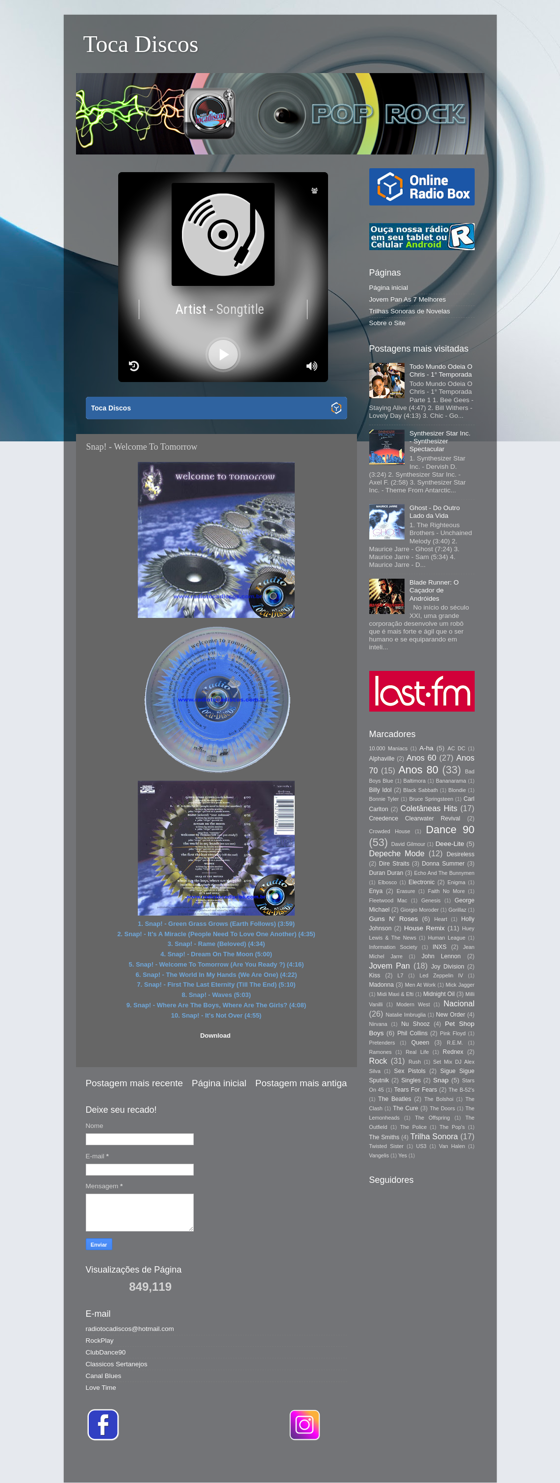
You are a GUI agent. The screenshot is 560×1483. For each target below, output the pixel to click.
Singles (411, 1080)
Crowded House (389, 831)
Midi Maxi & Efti (395, 994)
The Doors (442, 1108)
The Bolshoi (439, 1099)
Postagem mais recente (134, 1083)
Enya (376, 891)
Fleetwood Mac (388, 900)
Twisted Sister (386, 1146)
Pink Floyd (452, 1033)
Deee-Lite (449, 843)
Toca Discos (141, 44)
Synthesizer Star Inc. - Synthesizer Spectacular (440, 441)
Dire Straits (394, 863)
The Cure (405, 1108)
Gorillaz (457, 910)
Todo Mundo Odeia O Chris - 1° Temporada (440, 370)
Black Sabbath (420, 790)
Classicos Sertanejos (117, 1364)
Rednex (453, 1051)
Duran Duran (386, 872)
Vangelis (379, 1155)
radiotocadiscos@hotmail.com (130, 1328)
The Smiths (384, 1137)
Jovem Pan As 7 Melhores (407, 299)
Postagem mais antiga (301, 1083)
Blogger (418, 1463)
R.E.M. (455, 1043)
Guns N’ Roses (393, 918)
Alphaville (382, 758)
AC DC (456, 748)
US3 (421, 1146)
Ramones (380, 1052)
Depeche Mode (397, 853)
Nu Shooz (415, 1024)
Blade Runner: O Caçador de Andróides (434, 590)
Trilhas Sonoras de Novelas (409, 311)
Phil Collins (412, 1033)
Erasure (406, 891)
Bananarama (451, 781)
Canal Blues (104, 1376)
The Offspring (432, 1118)
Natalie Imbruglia (406, 1015)
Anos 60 (421, 757)
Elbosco (387, 882)
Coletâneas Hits (429, 808)
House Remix (424, 928)
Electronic (421, 882)
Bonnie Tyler (384, 799)
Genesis (431, 900)
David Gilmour (408, 844)
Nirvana (378, 1024)
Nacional (459, 1003)
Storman (347, 1463)
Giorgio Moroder (419, 910)
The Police (413, 1127)
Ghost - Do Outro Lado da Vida (434, 511)
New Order (450, 1014)
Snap (441, 1080)
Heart (440, 919)
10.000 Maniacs (388, 748)
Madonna (381, 984)
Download (215, 1035)
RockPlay (100, 1340)
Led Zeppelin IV (441, 975)
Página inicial (219, 1083)
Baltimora (415, 781)
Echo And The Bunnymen (444, 873)
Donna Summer (443, 863)
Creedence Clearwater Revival (414, 818)
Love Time (101, 1387)
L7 (401, 975)
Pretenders (382, 1043)
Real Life (417, 1052)
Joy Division (447, 966)
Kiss (375, 975)
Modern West (413, 1004)
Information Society (393, 947)
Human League (446, 938)
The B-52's (462, 1090)
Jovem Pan (389, 965)
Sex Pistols (410, 1071)
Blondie (457, 790)
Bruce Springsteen (431, 799)
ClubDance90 (106, 1352)
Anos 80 (418, 770)
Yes (402, 1155)
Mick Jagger (460, 985)
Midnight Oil (439, 994)
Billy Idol (380, 790)
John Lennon (441, 956)
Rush (414, 1062)
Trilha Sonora (434, 1136)
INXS (439, 947)
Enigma (456, 882)
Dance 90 (450, 829)
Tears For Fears (415, 1089)
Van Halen (452, 1146)
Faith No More (446, 891)
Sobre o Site (387, 323)
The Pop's (452, 1127)
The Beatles (394, 1099)
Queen (420, 1042)
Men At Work (420, 985)
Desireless (461, 854)
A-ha (426, 748)
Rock (378, 1060)
